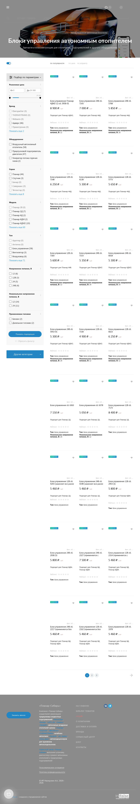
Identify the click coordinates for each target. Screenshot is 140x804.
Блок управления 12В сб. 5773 (119, 178)
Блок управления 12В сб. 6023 (119, 330)
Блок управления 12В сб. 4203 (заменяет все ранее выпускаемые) (62, 482)
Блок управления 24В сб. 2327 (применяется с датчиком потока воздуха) (91, 554)
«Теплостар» (58, 719)
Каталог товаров (85, 711)
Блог (78, 742)
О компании (83, 721)
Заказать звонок (18, 715)
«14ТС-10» (51, 722)
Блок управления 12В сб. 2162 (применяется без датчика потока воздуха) (90, 628)
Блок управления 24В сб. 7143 (90, 102)
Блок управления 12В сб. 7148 (61, 178)
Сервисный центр (85, 737)
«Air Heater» (63, 736)
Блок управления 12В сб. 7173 (119, 406)
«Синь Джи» (44, 739)
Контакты (81, 747)
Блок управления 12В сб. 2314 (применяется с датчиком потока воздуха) (120, 554)
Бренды (80, 731)
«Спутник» (43, 730)
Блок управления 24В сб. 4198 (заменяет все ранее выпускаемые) (91, 482)
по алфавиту (82, 63)
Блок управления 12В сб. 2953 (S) (119, 482)
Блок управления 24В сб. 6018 (119, 254)
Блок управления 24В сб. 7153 (90, 254)
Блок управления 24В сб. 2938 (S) (61, 554)
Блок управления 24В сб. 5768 (119, 102)
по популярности (57, 63)
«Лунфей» (43, 725)
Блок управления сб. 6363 (62, 405)
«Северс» (60, 722)
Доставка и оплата (86, 726)
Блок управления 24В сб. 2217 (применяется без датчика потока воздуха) (61, 628)
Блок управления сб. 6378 (91, 405)
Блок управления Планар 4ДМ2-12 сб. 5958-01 (62, 102)
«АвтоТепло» (53, 730)
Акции (79, 716)
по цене (72, 63)
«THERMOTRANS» (46, 733)
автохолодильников (47, 744)
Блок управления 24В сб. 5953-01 (61, 330)
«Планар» (60, 728)
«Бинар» (42, 722)
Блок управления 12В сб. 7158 (90, 330)
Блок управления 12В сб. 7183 (61, 254)
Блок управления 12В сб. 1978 (119, 628)
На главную (82, 706)
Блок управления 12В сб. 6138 (90, 178)
